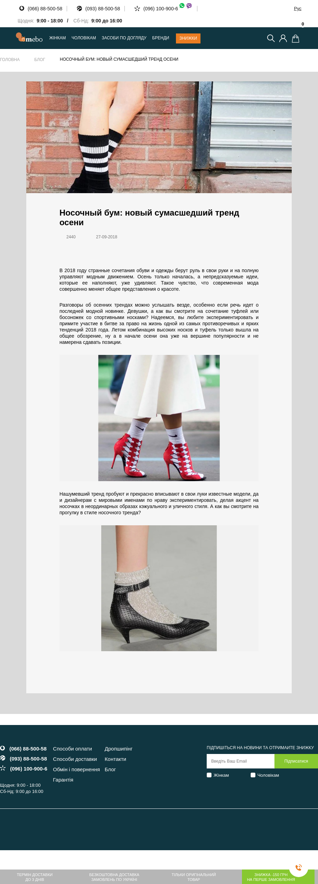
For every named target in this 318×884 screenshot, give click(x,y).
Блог (39, 59)
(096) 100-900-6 (168, 8)
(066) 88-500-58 (45, 8)
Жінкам (221, 775)
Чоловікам (268, 775)
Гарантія (63, 779)
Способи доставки (75, 759)
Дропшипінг (119, 748)
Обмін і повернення (76, 769)
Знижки (188, 38)
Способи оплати (72, 748)
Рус (297, 8)
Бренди (160, 38)
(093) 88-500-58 (102, 8)
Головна (10, 59)
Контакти (115, 759)
